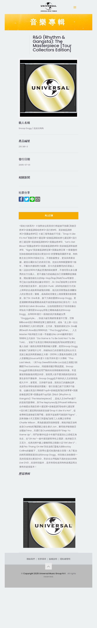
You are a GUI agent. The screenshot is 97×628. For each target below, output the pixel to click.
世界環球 (42, 594)
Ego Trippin (32, 562)
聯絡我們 (31, 594)
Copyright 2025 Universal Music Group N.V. (45, 609)
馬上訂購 (49, 215)
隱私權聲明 (65, 594)
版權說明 (53, 594)
